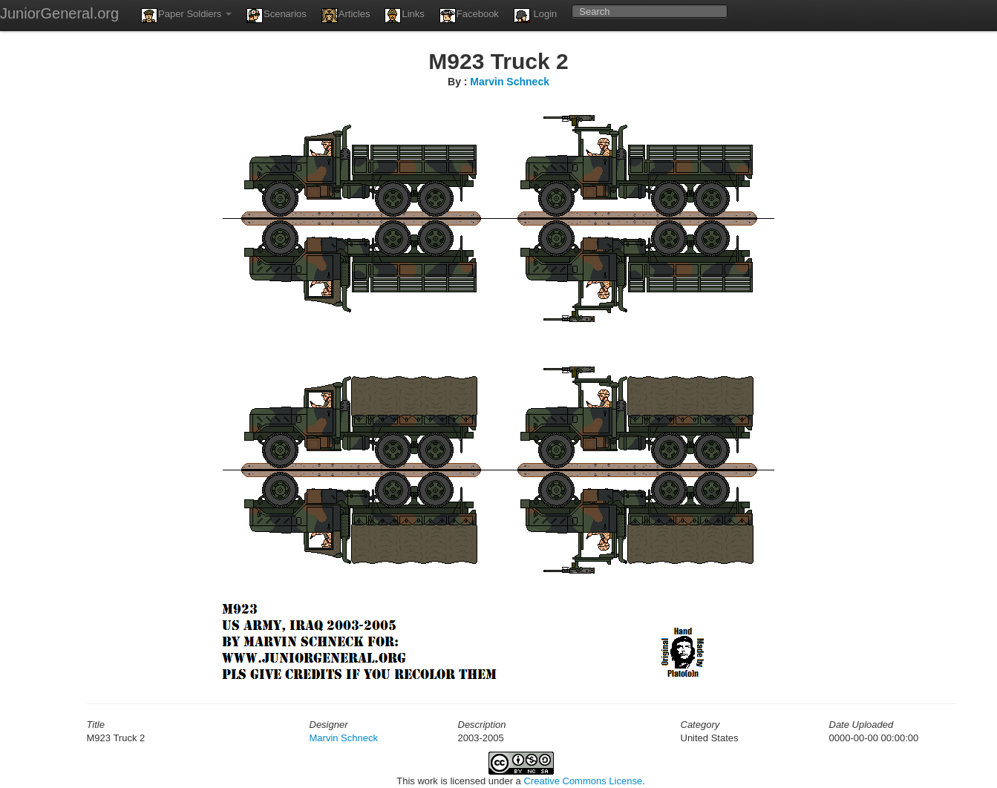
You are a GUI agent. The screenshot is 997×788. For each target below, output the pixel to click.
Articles (345, 15)
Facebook (469, 15)
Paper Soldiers (186, 15)
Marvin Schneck (509, 82)
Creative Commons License (582, 781)
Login (535, 15)
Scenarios (276, 15)
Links (404, 15)
